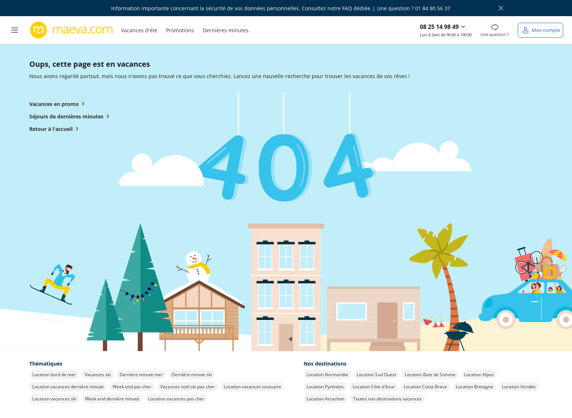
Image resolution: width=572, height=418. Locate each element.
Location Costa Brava (425, 387)
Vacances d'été (139, 30)
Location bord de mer (54, 374)
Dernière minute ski (192, 374)
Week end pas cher (132, 387)
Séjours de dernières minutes (70, 116)
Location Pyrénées (325, 387)
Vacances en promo (58, 103)
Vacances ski (98, 374)
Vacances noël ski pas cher (187, 387)
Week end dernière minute (112, 399)
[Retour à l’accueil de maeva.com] (71, 30)
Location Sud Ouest (376, 374)
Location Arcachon (325, 399)
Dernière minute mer (141, 374)
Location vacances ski (54, 399)
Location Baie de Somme (430, 374)
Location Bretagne (474, 387)
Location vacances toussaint (252, 387)
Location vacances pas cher (176, 399)
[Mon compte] (540, 30)
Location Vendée (519, 387)
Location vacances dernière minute (68, 387)
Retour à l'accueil (55, 128)
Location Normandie (327, 374)
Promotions (180, 30)
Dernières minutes (226, 30)
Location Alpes (479, 374)
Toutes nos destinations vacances (387, 399)
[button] (15, 30)
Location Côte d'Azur (374, 387)
